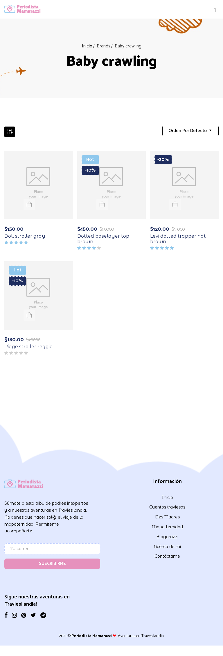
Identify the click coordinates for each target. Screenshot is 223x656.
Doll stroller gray (24, 234)
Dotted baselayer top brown (103, 236)
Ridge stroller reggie (28, 345)
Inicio (87, 46)
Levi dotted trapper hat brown (178, 236)
